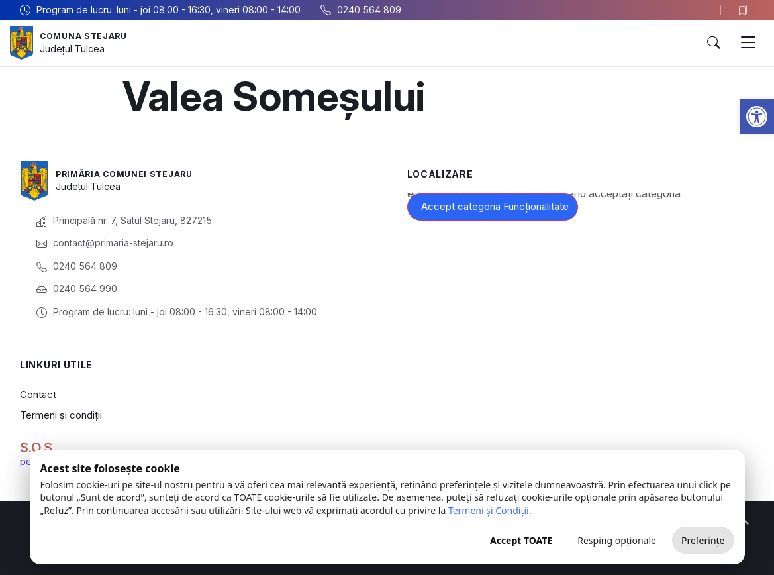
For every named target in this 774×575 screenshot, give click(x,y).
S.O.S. (38, 448)
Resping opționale (616, 540)
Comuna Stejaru (89, 35)
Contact (38, 394)
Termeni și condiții (61, 415)
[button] (757, 116)
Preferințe (703, 540)
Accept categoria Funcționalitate (495, 206)
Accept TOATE (521, 540)
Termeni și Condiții (488, 510)
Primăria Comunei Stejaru (133, 173)
